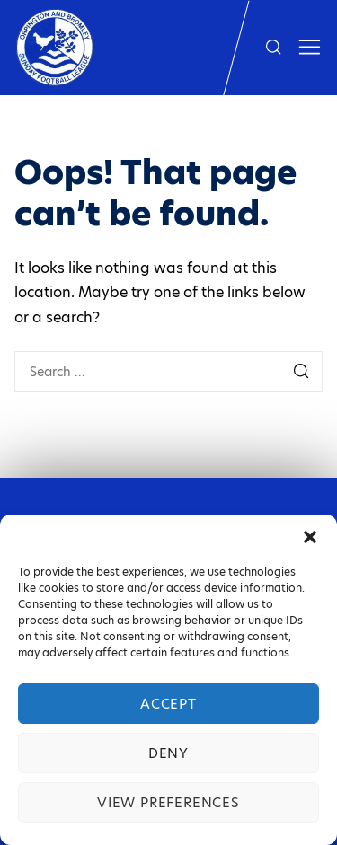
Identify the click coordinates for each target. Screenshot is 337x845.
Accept (168, 703)
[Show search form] (273, 47)
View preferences (168, 802)
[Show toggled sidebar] (310, 48)
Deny (168, 753)
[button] (310, 537)
